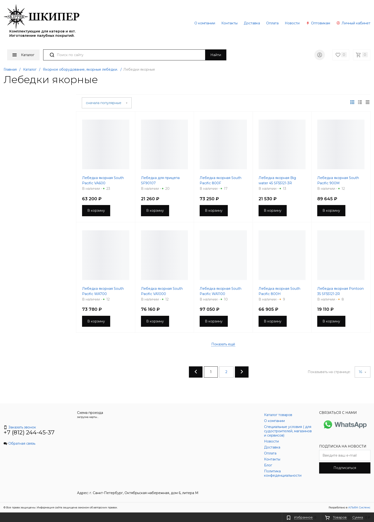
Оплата (272, 23)
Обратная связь (19, 443)
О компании (204, 23)
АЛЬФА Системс (359, 507)
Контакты (229, 23)
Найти (215, 55)
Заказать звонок (20, 427)
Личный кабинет (353, 23)
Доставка (252, 23)
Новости (292, 23)
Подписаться (344, 468)
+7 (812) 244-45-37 (29, 432)
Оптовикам (318, 23)
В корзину (96, 210)
